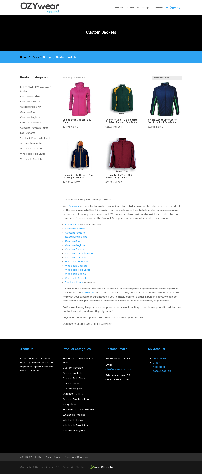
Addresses (159, 366)
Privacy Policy (53, 457)
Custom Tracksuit (75, 257)
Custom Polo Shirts (76, 237)
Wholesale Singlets (76, 278)
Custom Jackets (75, 232)
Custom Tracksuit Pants (79, 253)
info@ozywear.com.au (118, 369)
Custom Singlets (75, 245)
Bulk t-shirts (72, 224)
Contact (158, 7)
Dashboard (159, 358)
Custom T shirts (74, 249)
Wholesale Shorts (75, 274)
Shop (145, 7)
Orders (157, 362)
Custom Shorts (74, 241)
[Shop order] (167, 78)
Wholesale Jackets (76, 265)
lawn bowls (88, 292)
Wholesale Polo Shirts (77, 269)
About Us (133, 7)
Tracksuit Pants (74, 282)
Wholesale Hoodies (76, 261)
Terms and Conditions (77, 457)
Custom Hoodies (75, 228)
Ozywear (74, 206)
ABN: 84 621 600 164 (31, 457)
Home (119, 7)
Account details (162, 371)
